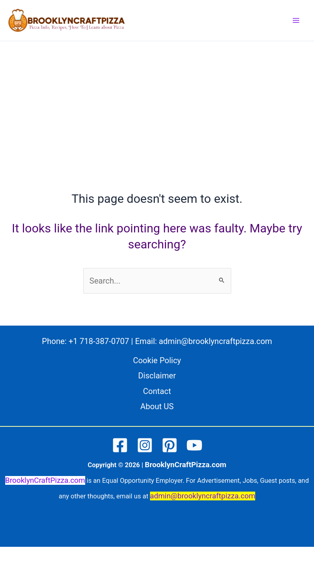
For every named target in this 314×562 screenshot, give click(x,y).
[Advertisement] (157, 129)
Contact (157, 391)
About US (157, 406)
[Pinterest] (170, 445)
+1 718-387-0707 (98, 341)
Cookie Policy (157, 360)
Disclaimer (157, 375)
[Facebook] (120, 445)
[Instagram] (145, 445)
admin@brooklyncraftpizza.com (215, 341)
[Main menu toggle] (296, 20)
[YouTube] (194, 445)
